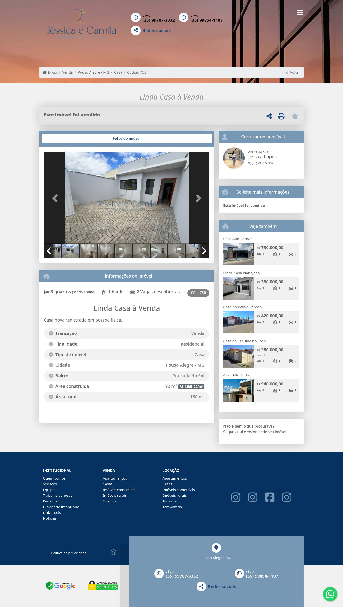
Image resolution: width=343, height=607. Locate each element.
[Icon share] (235, 497)
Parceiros (51, 501)
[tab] (59, 138)
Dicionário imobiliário (61, 506)
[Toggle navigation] (299, 12)
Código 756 (136, 72)
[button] (56, 198)
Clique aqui (233, 431)
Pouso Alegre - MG (93, 72)
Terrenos (110, 501)
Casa (118, 72)
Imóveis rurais (115, 495)
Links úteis (52, 512)
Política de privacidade (68, 553)
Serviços (50, 483)
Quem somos (54, 478)
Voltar (293, 72)
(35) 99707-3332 (158, 20)
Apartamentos (115, 478)
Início (50, 72)
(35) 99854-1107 (206, 20)
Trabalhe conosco (58, 495)
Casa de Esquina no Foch (244, 340)
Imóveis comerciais (119, 489)
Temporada (172, 506)
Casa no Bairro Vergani (242, 307)
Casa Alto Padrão (237, 238)
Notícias (49, 518)
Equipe (49, 489)
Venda (67, 72)
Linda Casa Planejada (241, 272)
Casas (107, 483)
